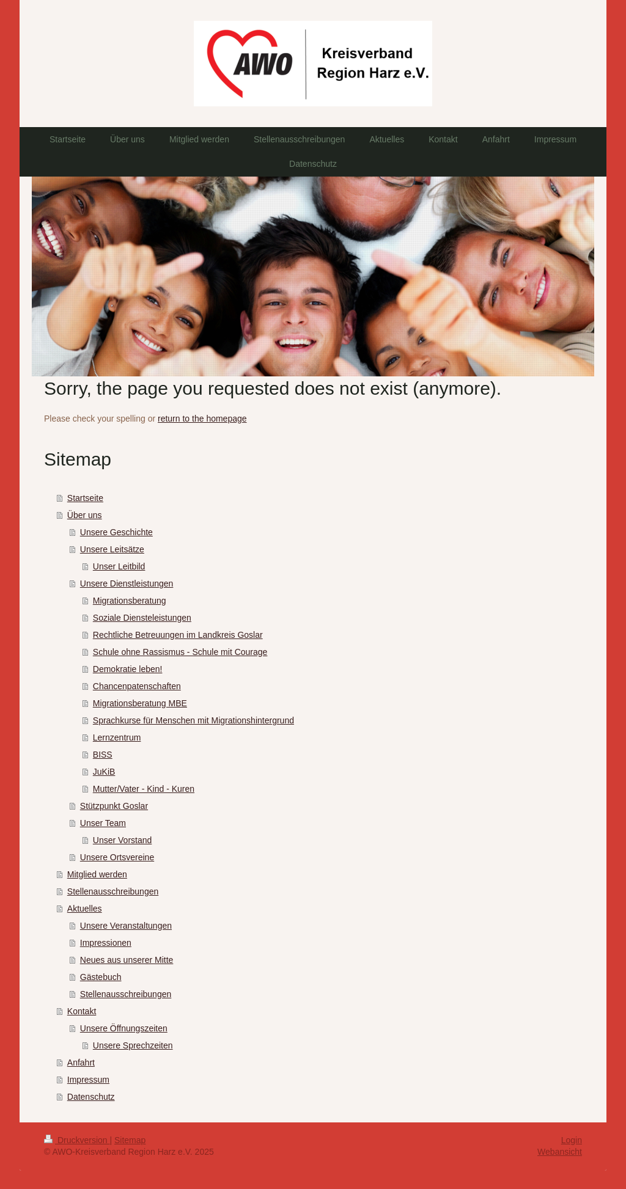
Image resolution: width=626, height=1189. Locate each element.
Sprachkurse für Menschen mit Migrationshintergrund (193, 720)
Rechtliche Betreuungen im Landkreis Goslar (178, 635)
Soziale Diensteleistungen (142, 618)
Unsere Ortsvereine (117, 857)
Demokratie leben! (128, 669)
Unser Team (103, 823)
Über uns (84, 515)
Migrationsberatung (129, 600)
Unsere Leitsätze (112, 549)
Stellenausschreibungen (112, 891)
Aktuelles (84, 908)
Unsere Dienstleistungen (127, 583)
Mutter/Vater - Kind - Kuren (143, 789)
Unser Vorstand (122, 840)
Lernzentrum (117, 737)
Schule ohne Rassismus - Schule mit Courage (180, 652)
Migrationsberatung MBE (140, 703)
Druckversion (76, 1140)
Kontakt (81, 1011)
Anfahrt (81, 1062)
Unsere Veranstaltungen (126, 926)
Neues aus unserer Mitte (127, 960)
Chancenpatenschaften (137, 686)
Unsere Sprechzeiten (133, 1045)
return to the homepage (202, 418)
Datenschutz (91, 1097)
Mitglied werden (97, 874)
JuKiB (104, 772)
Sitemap (129, 1140)
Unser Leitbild (119, 566)
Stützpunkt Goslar (114, 806)
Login (571, 1140)
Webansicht (559, 1152)
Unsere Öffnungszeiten (124, 1028)
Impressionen (105, 943)
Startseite (85, 498)
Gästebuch (101, 977)
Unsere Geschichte (116, 532)
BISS (102, 754)
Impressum (88, 1080)
